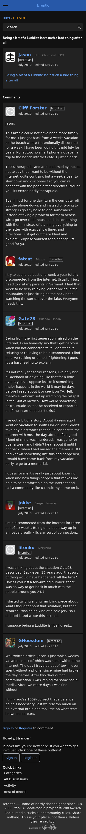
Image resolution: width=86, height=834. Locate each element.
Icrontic (43, 5)
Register (25, 728)
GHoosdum (31, 640)
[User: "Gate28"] (10, 321)
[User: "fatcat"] (10, 261)
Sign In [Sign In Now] (11, 758)
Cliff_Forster (32, 108)
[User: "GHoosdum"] (10, 642)
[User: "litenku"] (10, 550)
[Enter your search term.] (43, 27)
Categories (13, 773)
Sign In (8, 728)
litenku (26, 547)
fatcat (25, 259)
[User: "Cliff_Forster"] (10, 111)
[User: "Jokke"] (10, 505)
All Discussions (16, 779)
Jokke (24, 502)
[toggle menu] (5, 5)
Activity (10, 785)
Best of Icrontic (16, 792)
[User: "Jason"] (10, 57)
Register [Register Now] (30, 758)
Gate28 (26, 318)
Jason (24, 54)
